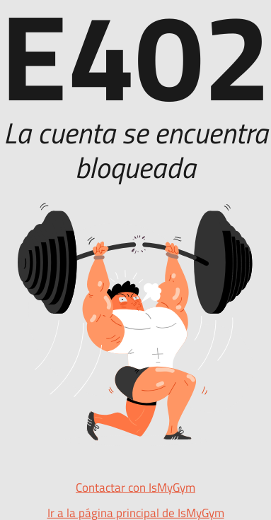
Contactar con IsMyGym (135, 487)
